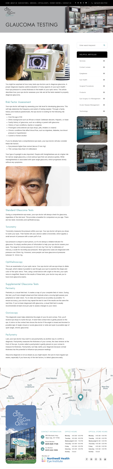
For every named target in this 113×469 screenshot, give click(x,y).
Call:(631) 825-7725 (100, 3)
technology (84, 111)
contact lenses (85, 67)
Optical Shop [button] (43, 3)
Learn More (92, 132)
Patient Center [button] (56, 3)
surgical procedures (87, 86)
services (83, 61)
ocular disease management (90, 105)
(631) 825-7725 (51, 444)
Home (8, 3)
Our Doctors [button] (23, 3)
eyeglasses (84, 73)
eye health (83, 80)
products (83, 92)
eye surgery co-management (90, 99)
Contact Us (67, 3)
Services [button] (33, 3)
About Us (14, 3)
